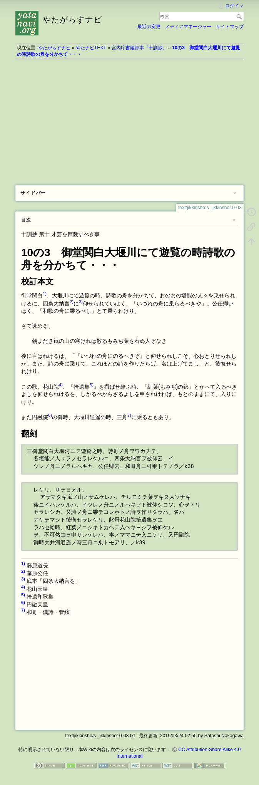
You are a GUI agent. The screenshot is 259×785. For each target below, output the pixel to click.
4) (61, 384)
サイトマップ (230, 26)
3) (81, 301)
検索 (240, 16)
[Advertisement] (129, 119)
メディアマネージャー (188, 26)
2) (72, 301)
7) (129, 415)
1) (45, 293)
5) (92, 384)
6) (50, 415)
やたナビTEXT (91, 47)
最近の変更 (148, 26)
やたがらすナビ (54, 47)
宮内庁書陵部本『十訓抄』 (139, 47)
